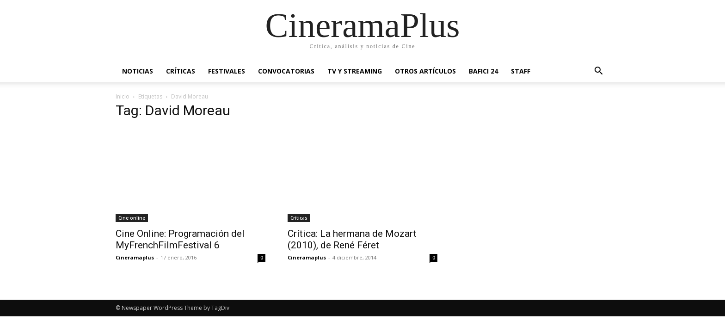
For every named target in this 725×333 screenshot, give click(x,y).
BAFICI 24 (483, 71)
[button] (598, 72)
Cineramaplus (135, 257)
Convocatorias (286, 71)
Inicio (122, 96)
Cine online (131, 218)
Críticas (180, 71)
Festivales (226, 71)
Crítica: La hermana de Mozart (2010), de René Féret (352, 239)
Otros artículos (425, 71)
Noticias (137, 71)
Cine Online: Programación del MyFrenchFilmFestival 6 (180, 239)
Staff (520, 71)
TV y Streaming (354, 71)
